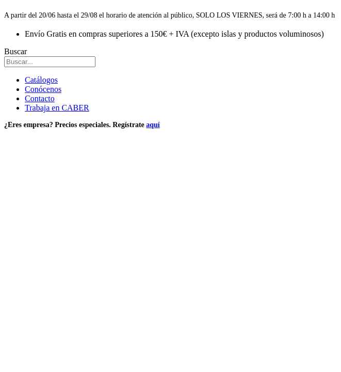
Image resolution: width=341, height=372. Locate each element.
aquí (152, 125)
